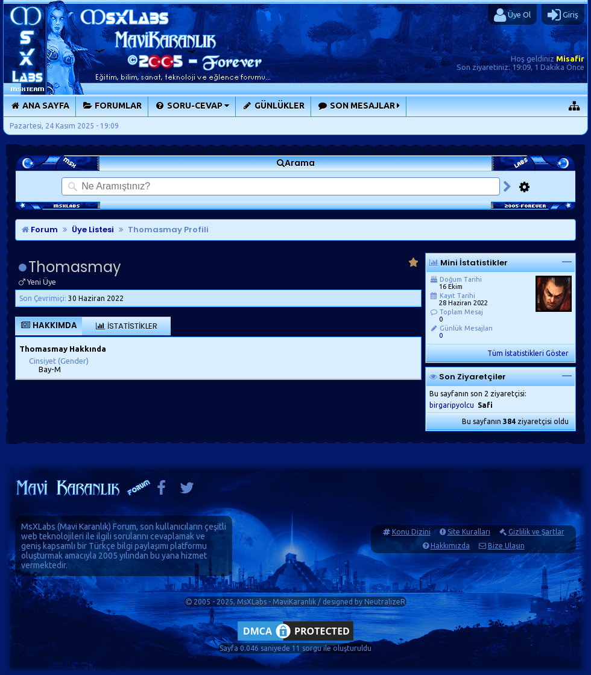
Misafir (570, 58)
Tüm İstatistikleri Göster (528, 353)
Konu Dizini (411, 532)
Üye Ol (512, 15)
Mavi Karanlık (84, 526)
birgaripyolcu (451, 405)
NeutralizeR (384, 602)
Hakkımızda (450, 546)
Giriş (563, 15)
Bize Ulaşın (506, 546)
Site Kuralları (468, 532)
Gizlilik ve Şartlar (536, 532)
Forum (40, 229)
